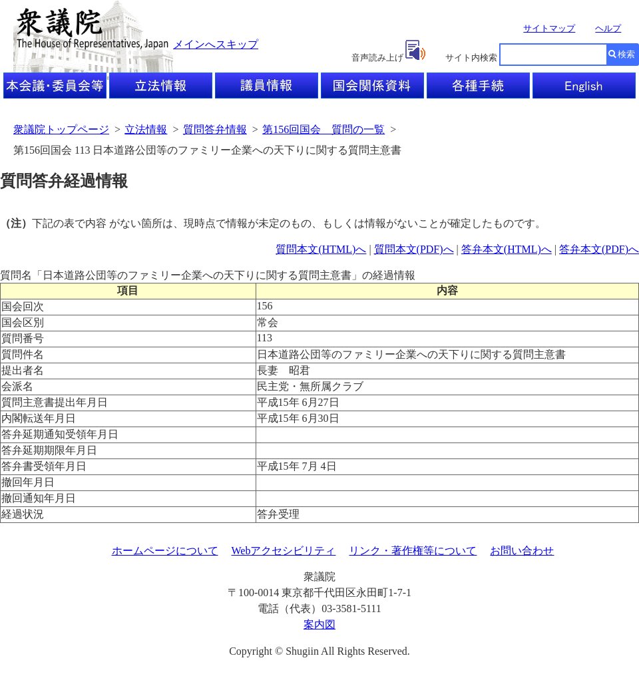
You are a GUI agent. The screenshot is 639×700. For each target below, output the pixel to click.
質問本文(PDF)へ (414, 249)
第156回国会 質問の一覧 (323, 129)
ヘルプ (608, 28)
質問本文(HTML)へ (321, 249)
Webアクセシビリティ (284, 550)
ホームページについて (165, 550)
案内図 (319, 624)
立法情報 (145, 129)
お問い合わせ (522, 550)
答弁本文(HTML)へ (506, 249)
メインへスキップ (215, 44)
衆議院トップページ (61, 129)
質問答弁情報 (215, 129)
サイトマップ (549, 28)
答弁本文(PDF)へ (599, 249)
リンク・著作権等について (413, 550)
